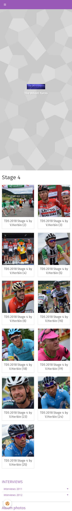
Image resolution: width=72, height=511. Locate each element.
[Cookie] (7, 503)
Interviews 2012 (13, 495)
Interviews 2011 (13, 489)
